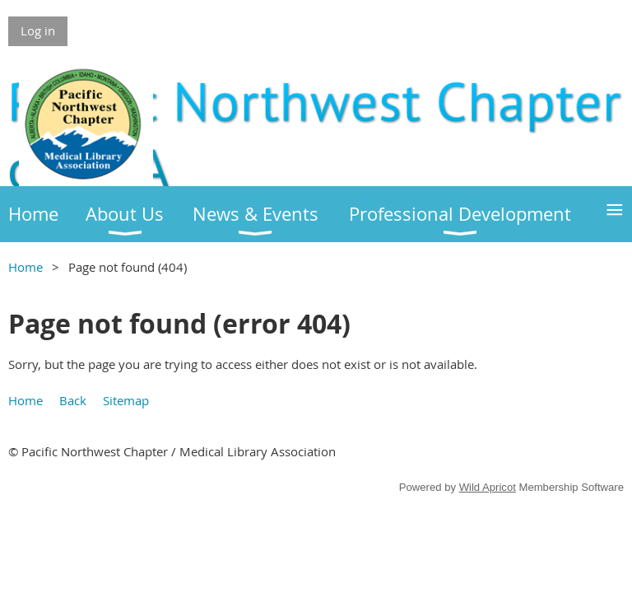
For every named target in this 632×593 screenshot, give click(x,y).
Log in (38, 30)
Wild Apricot (487, 487)
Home (25, 267)
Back (72, 400)
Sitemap (126, 400)
